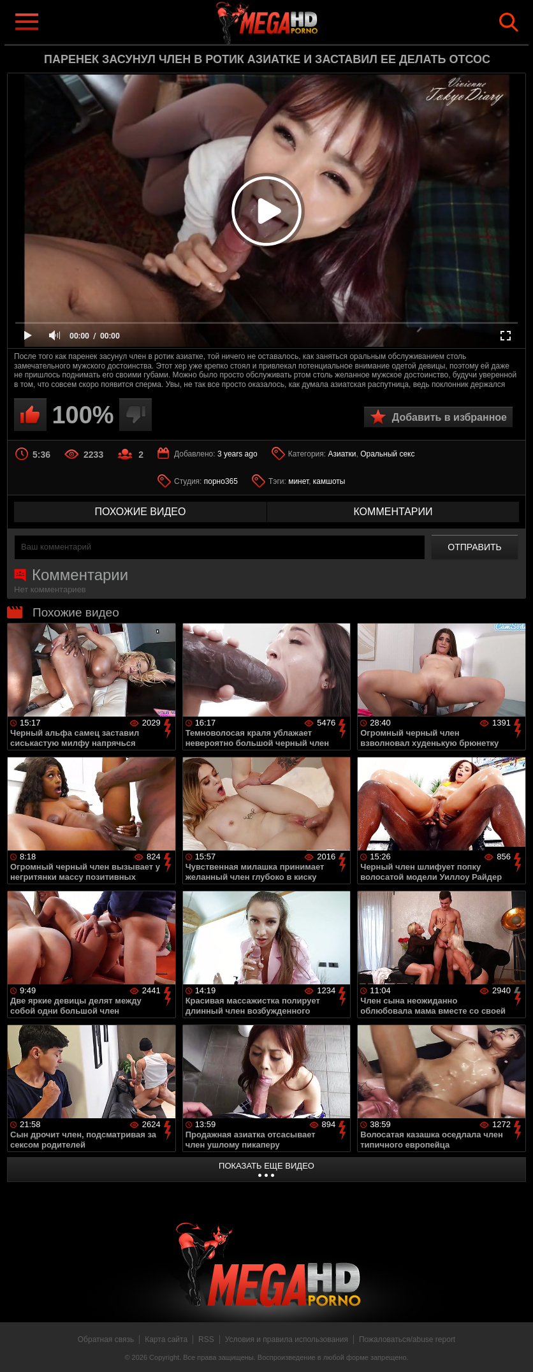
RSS (206, 1339)
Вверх (514, 1348)
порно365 (221, 481)
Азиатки (342, 453)
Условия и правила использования (286, 1339)
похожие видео (140, 511)
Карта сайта (166, 1339)
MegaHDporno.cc (286, 21)
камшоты (329, 481)
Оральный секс (387, 453)
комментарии (392, 511)
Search (508, 22)
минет (298, 481)
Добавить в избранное (449, 417)
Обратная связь (106, 1339)
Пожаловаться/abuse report (407, 1339)
